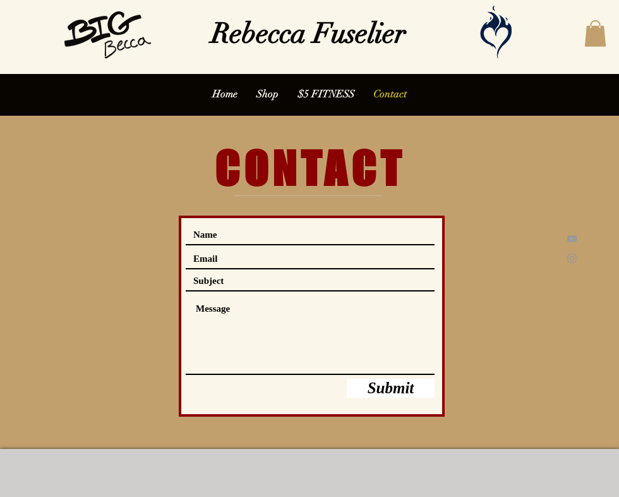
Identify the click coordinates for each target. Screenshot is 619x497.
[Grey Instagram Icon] (572, 258)
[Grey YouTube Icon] (572, 239)
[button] (595, 33)
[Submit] (391, 388)
